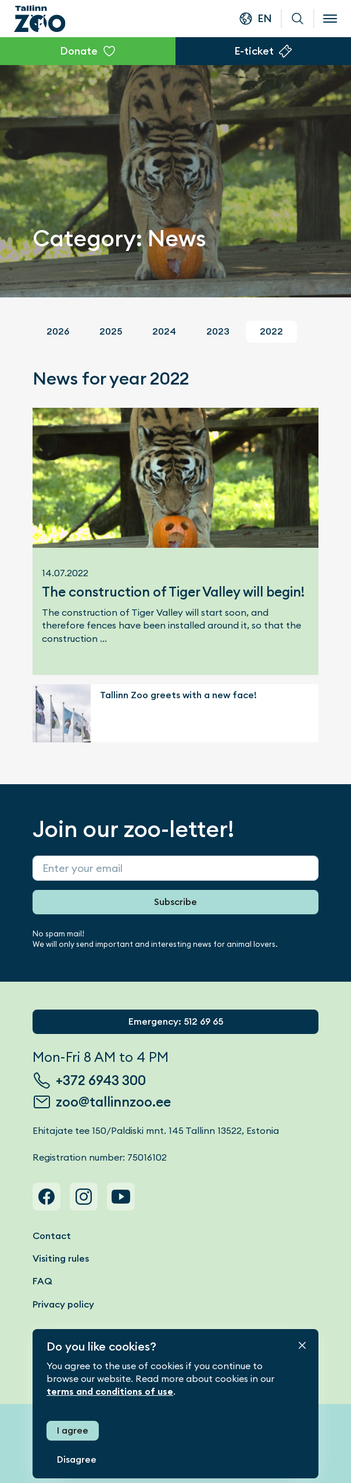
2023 (218, 331)
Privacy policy (63, 1304)
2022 (271, 331)
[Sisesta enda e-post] (175, 868)
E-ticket (254, 51)
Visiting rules (61, 1258)
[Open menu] (330, 18)
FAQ (42, 1281)
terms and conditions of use (109, 1391)
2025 (110, 331)
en (264, 18)
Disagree (76, 1459)
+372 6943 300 (101, 1080)
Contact (52, 1236)
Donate (79, 51)
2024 (164, 331)
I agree (72, 1430)
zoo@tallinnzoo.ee (113, 1102)
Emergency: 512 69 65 (175, 1021)
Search (297, 18)
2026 (57, 331)
